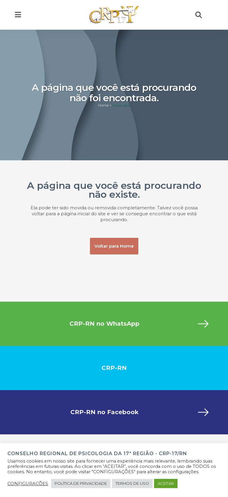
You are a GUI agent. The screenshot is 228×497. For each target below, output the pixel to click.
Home (103, 105)
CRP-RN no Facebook (104, 412)
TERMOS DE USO (132, 483)
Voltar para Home (114, 246)
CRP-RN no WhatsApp (104, 323)
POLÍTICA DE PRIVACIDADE (81, 483)
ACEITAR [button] (166, 483)
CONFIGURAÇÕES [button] (27, 483)
